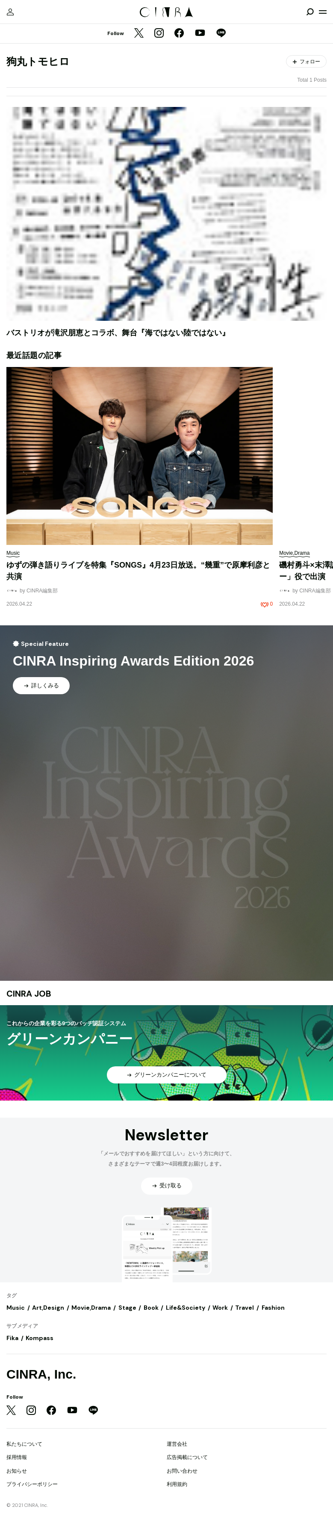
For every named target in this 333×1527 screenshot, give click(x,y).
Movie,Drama (91, 1308)
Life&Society (185, 1308)
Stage (127, 1308)
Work (220, 1308)
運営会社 (177, 1444)
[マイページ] (10, 12)
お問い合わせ (182, 1471)
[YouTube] (200, 33)
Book (151, 1308)
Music (15, 1308)
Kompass (39, 1338)
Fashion (273, 1308)
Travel (244, 1308)
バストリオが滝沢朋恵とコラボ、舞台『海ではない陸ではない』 (118, 332)
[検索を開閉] (310, 12)
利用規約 (177, 1484)
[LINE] (221, 33)
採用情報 (16, 1457)
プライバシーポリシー (32, 1484)
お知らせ (16, 1471)
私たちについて (24, 1444)
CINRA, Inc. (41, 1374)
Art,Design (48, 1308)
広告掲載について (187, 1457)
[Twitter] (139, 33)
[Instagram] (159, 33)
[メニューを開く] (322, 12)
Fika (12, 1338)
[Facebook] (179, 33)
